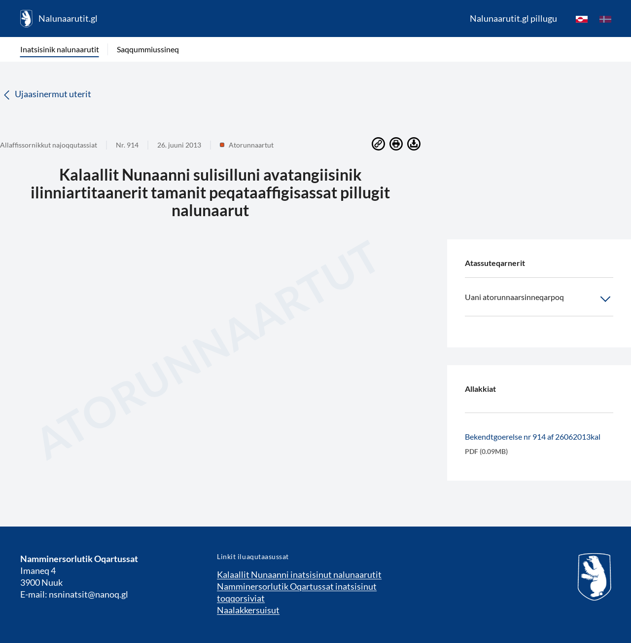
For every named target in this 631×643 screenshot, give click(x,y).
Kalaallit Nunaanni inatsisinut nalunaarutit (299, 574)
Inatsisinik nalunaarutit (59, 49)
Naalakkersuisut (248, 610)
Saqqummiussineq (148, 49)
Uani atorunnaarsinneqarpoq (539, 299)
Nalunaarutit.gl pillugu (513, 18)
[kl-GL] (582, 19)
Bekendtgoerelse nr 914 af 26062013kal (532, 436)
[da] (605, 19)
